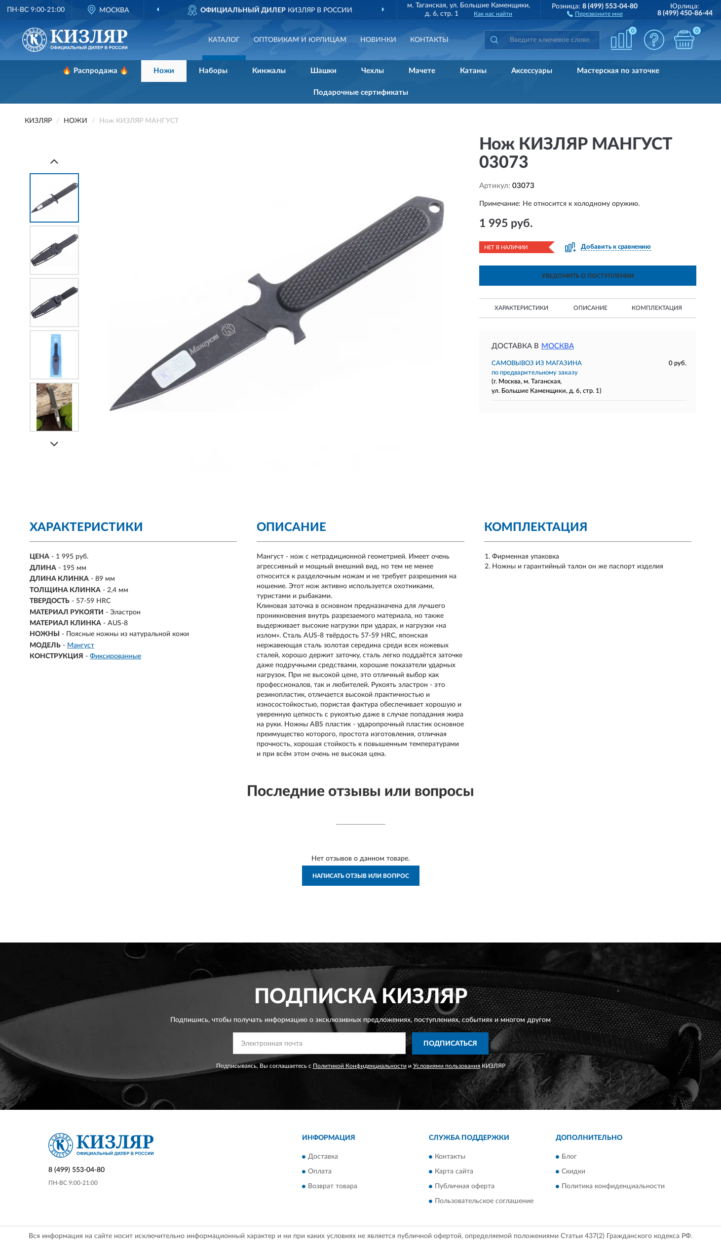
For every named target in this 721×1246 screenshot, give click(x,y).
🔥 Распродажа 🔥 (95, 71)
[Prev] (54, 161)
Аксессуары (531, 71)
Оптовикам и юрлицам (300, 40)
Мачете (422, 71)
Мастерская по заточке (618, 71)
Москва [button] (557, 346)
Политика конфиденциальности (613, 1186)
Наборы (213, 71)
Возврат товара (332, 1186)
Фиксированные (115, 656)
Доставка (323, 1157)
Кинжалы (269, 71)
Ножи (163, 71)
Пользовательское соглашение (484, 1201)
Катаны (473, 71)
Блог (569, 1157)
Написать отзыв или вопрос (360, 876)
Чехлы (372, 71)
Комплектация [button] (657, 308)
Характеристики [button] (521, 308)
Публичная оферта (464, 1186)
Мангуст (80, 645)
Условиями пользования (446, 1066)
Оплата (320, 1172)
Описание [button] (590, 308)
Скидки (573, 1172)
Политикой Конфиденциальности (360, 1066)
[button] (595, 13)
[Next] (54, 443)
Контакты (429, 40)
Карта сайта (454, 1172)
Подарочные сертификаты (360, 92)
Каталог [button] (224, 40)
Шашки (323, 71)
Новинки (378, 40)
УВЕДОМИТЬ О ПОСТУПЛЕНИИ (587, 276)
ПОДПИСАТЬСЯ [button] (450, 1043)
